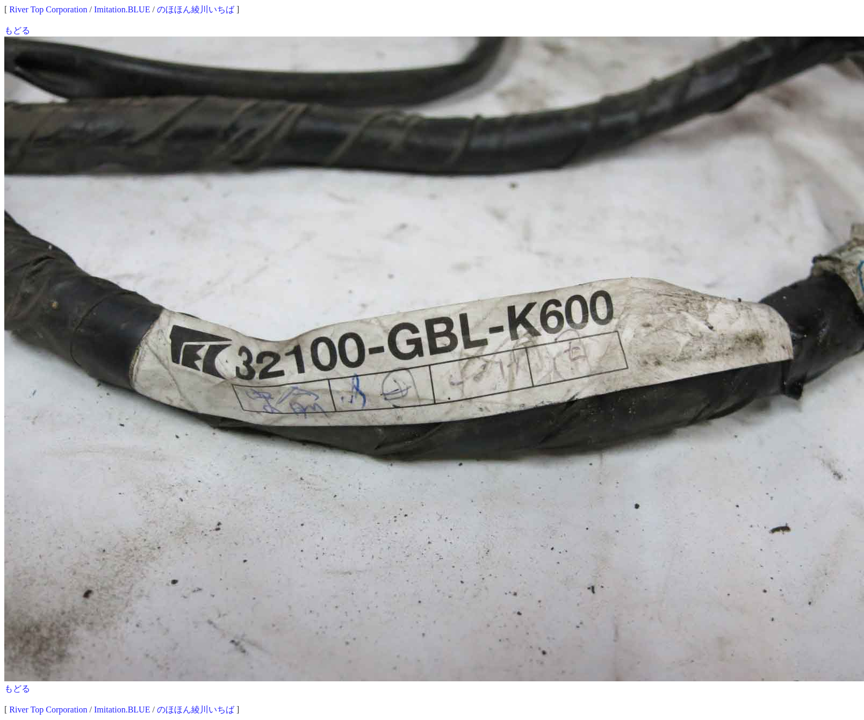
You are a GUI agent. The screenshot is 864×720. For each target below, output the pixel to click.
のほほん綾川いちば (195, 9)
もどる (17, 30)
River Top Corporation (48, 9)
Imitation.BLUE (122, 9)
